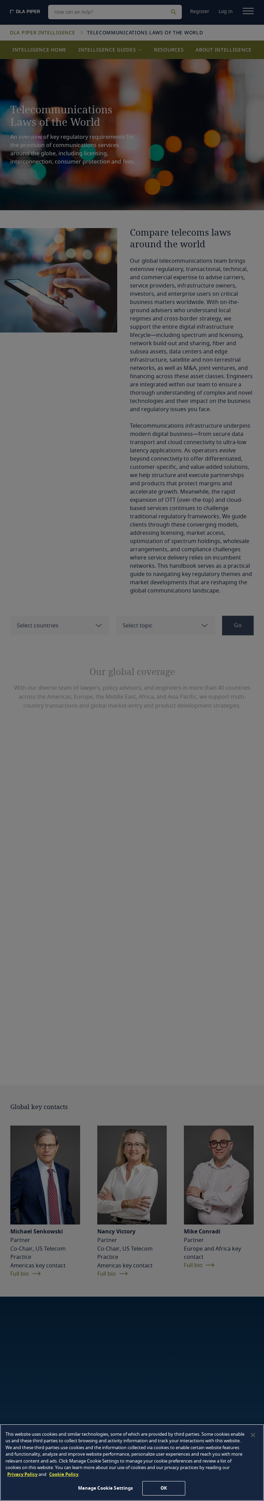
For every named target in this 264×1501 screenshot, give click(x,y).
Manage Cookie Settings (105, 1488)
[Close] (253, 1435)
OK (164, 1488)
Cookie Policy (63, 1474)
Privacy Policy (22, 1474)
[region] (132, 1462)
